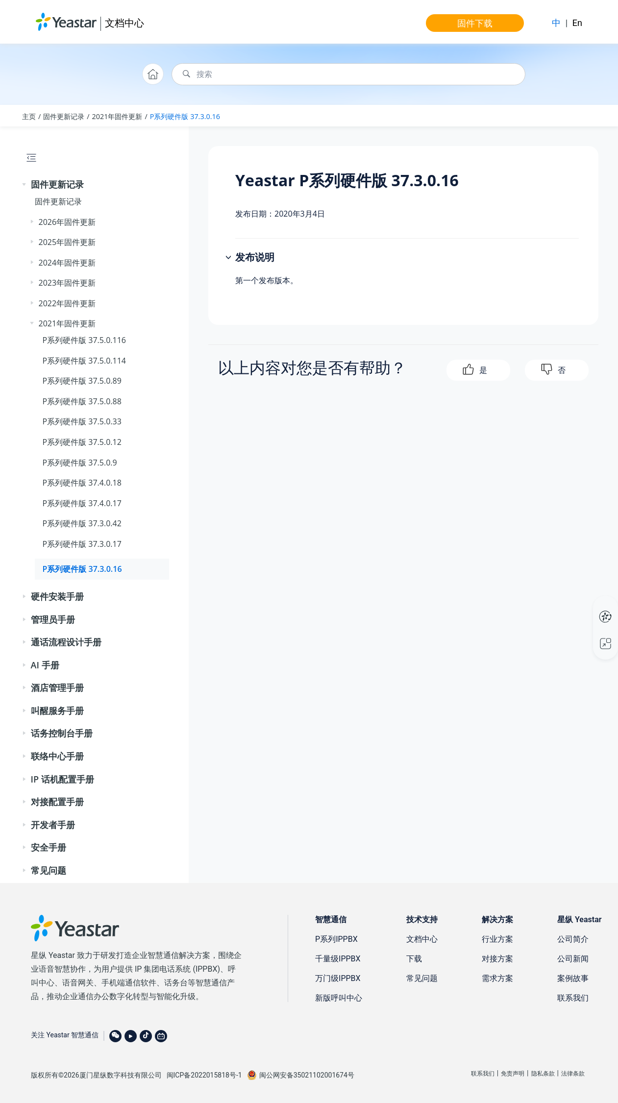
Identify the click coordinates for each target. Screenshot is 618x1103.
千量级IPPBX (338, 958)
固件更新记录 (63, 116)
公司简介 (573, 939)
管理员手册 (53, 619)
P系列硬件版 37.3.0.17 (82, 544)
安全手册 (48, 847)
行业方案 (497, 939)
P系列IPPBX (336, 939)
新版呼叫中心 (338, 998)
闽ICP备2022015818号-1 (204, 1075)
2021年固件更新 (117, 116)
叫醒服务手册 (57, 710)
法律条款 (573, 1073)
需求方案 (497, 978)
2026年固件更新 (67, 222)
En (577, 23)
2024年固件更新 (67, 262)
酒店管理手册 (57, 687)
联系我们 (573, 998)
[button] (25, 184)
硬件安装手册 (57, 596)
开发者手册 (53, 825)
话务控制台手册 (62, 733)
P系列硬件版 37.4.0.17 (82, 503)
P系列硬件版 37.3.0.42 (82, 523)
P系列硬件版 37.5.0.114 (84, 360)
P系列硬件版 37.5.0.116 (84, 340)
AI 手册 (45, 665)
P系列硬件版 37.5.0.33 (82, 421)
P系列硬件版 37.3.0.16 (185, 116)
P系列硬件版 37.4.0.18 (82, 482)
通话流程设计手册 (66, 642)
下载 (414, 958)
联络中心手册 (57, 756)
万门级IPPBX (338, 978)
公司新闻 (573, 958)
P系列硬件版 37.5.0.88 (82, 401)
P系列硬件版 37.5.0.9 (80, 462)
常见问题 (48, 870)
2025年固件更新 (67, 242)
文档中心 (124, 22)
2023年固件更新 (67, 282)
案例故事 (573, 978)
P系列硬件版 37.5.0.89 (82, 380)
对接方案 (497, 958)
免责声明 (512, 1073)
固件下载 (475, 23)
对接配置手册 (57, 802)
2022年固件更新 (67, 303)
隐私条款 (543, 1073)
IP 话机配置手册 (62, 779)
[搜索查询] (348, 74)
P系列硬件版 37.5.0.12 (82, 442)
